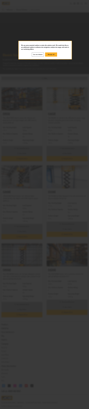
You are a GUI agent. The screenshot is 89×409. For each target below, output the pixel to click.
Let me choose (38, 54)
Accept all (51, 54)
